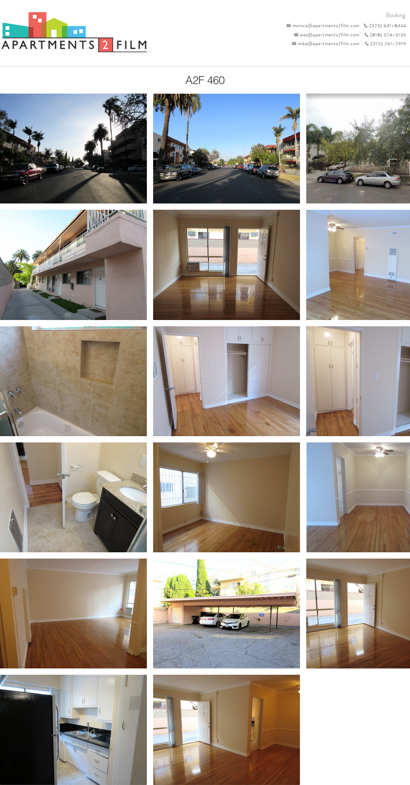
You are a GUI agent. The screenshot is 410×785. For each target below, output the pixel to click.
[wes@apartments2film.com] (325, 34)
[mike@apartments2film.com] (323, 43)
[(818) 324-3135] (382, 34)
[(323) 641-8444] (382, 25)
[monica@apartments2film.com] (320, 25)
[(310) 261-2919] (382, 43)
